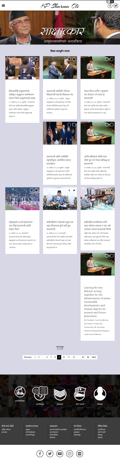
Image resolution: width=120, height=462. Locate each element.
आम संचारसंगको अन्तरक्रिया (58, 429)
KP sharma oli (60, 6)
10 (64, 357)
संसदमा (28, 429)
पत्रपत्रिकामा (101, 429)
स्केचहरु (100, 435)
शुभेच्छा (100, 437)
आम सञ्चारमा (54, 432)
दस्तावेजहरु (77, 435)
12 (74, 357)
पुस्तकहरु (76, 432)
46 (88, 357)
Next (94, 357)
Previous (28, 357)
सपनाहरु (4, 432)
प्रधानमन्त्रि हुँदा (30, 435)
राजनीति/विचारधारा (80, 429)
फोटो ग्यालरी (101, 432)
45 (83, 357)
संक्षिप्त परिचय (6, 429)
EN (112, 1)
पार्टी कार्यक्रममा (30, 432)
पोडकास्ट (52, 437)
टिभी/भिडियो (54, 435)
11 (69, 357)
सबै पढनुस (60, 347)
